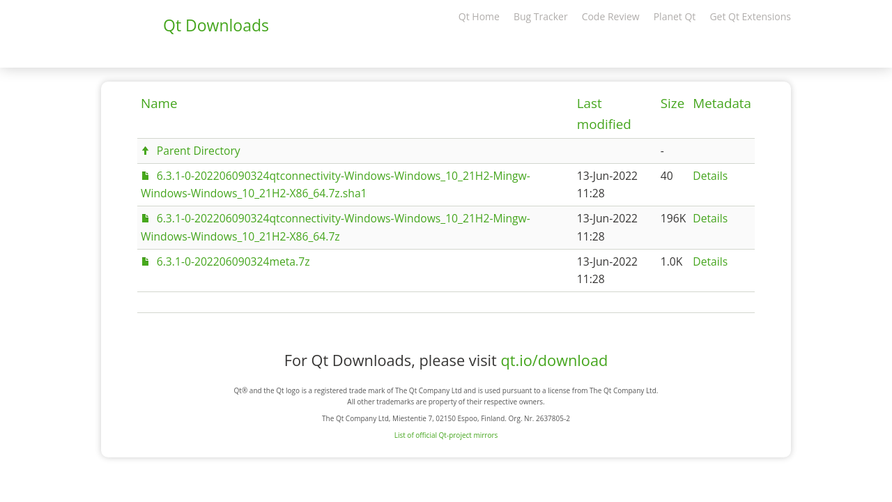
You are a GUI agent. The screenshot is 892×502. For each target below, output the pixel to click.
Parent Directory (198, 150)
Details (710, 175)
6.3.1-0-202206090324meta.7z (233, 261)
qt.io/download (554, 360)
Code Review (611, 16)
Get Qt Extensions (750, 16)
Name (159, 103)
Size (672, 103)
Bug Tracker (541, 16)
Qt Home (479, 16)
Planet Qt (675, 16)
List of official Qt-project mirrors (446, 435)
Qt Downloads (216, 25)
